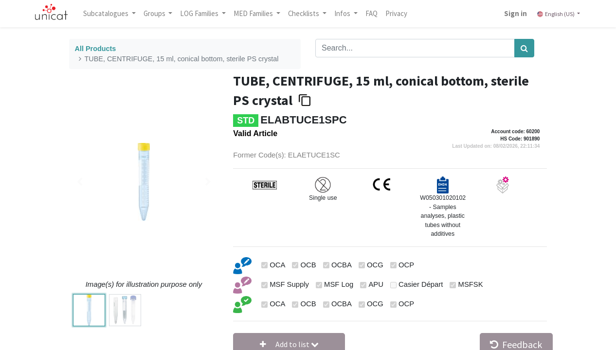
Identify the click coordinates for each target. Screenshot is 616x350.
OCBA (341, 265)
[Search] (524, 48)
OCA (277, 265)
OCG (375, 265)
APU (375, 284)
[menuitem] (376, 13)
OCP (406, 265)
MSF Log (338, 284)
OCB (308, 265)
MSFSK (470, 284)
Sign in (511, 13)
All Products (95, 48)
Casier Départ (421, 284)
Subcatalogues (111, 13)
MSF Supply (289, 284)
